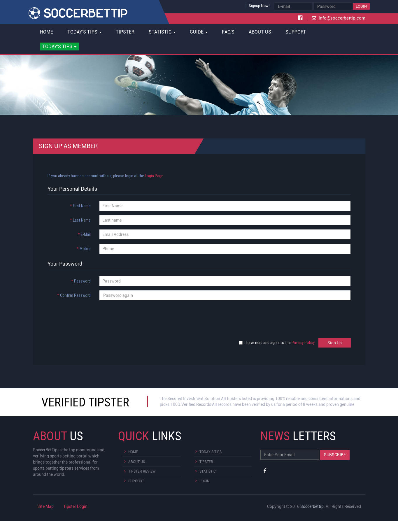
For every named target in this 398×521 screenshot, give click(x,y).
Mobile (84, 248)
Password (81, 281)
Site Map (45, 506)
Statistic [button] (162, 32)
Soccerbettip (312, 506)
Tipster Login (75, 506)
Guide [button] (199, 32)
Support (295, 32)
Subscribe (335, 454)
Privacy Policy (303, 342)
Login (361, 6)
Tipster (125, 32)
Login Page (154, 175)
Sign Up (334, 343)
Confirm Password (74, 295)
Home (46, 32)
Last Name (80, 220)
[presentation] (87, 316)
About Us (260, 32)
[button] (59, 46)
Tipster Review (141, 471)
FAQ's (228, 32)
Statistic (207, 471)
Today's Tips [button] (84, 32)
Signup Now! (259, 5)
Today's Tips (210, 452)
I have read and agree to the (278, 342)
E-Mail (84, 234)
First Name (80, 205)
